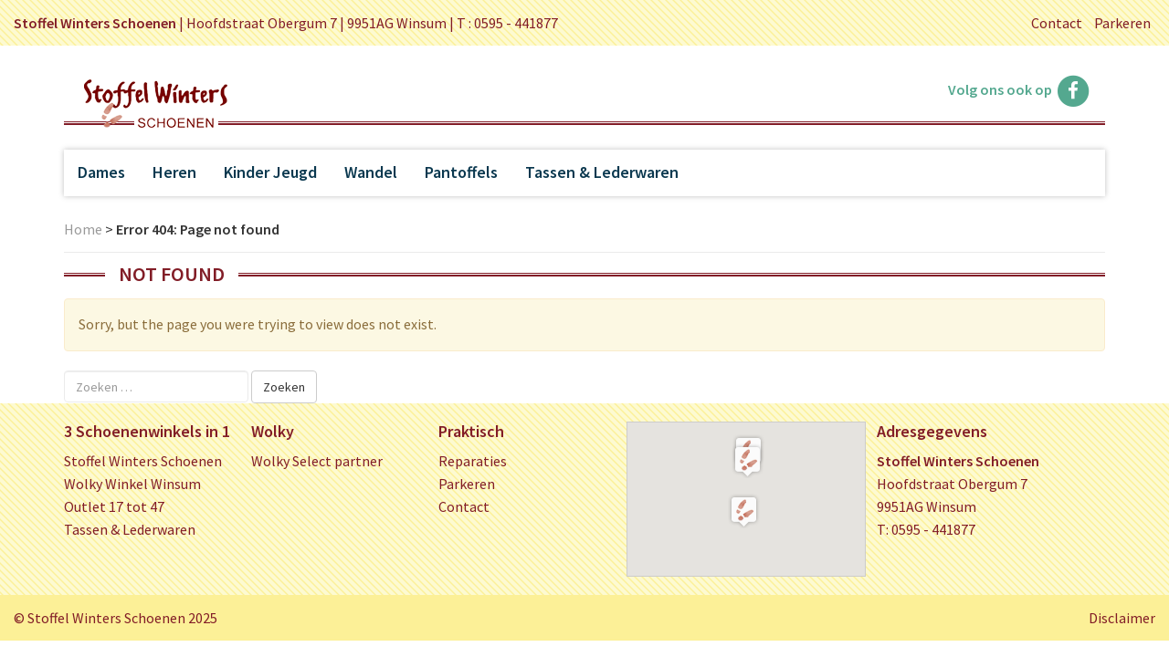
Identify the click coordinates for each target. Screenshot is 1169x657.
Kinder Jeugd (270, 172)
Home (83, 229)
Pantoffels (461, 172)
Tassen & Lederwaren (602, 172)
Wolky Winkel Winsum (132, 483)
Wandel (370, 172)
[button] (748, 460)
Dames (101, 172)
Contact (1056, 23)
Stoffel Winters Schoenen (143, 461)
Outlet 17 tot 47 (114, 506)
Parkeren (1122, 23)
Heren (174, 172)
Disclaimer (1122, 618)
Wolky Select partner (317, 461)
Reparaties (472, 461)
